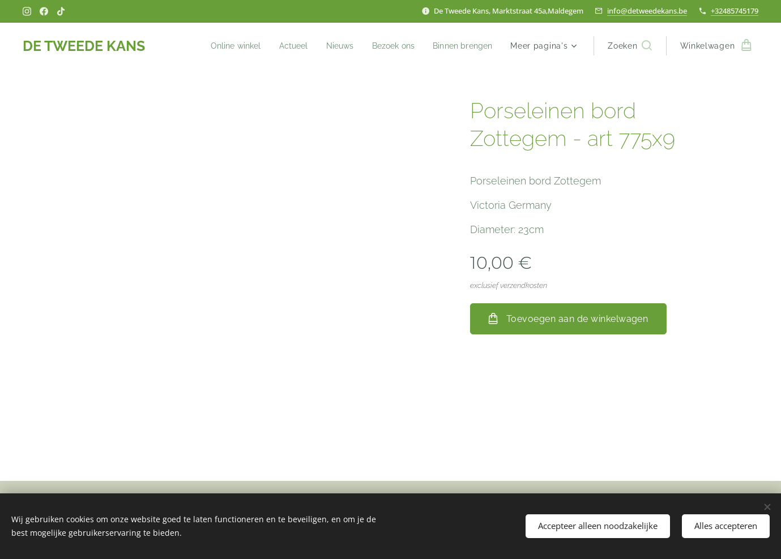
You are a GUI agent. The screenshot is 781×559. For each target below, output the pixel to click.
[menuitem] (225, 46)
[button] (629, 46)
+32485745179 (734, 11)
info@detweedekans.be (647, 11)
